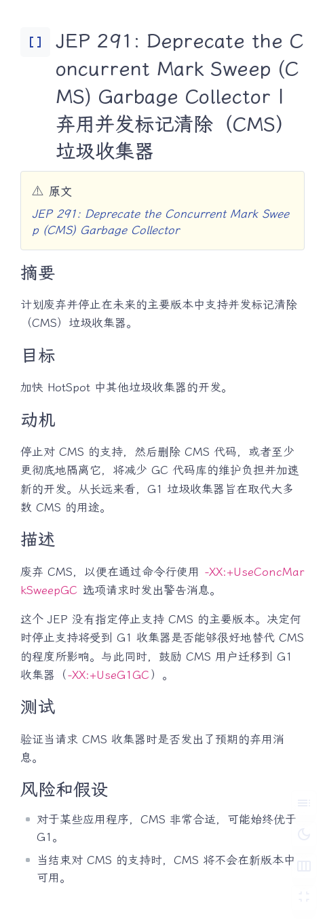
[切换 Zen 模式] (304, 898)
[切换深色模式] (304, 834)
